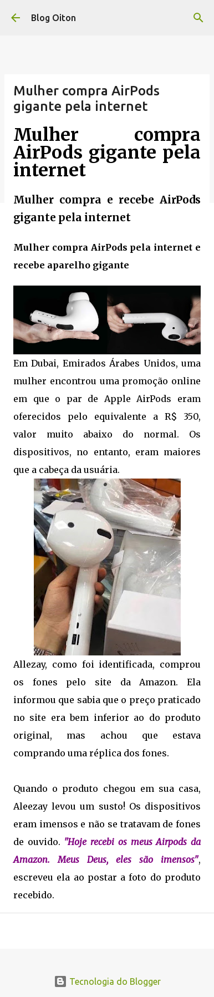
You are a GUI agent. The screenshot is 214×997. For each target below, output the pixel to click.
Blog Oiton (53, 18)
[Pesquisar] (198, 17)
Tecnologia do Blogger (107, 981)
